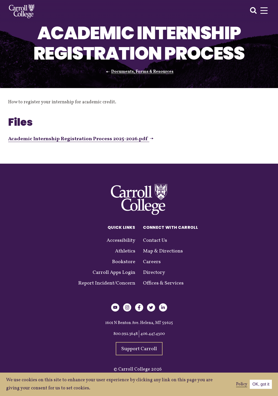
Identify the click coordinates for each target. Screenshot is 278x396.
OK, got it (260, 384)
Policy (241, 384)
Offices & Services (163, 283)
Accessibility (121, 240)
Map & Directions (163, 251)
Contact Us (155, 240)
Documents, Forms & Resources (142, 72)
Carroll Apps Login (114, 272)
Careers (152, 261)
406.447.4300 (152, 334)
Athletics (125, 251)
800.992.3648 (125, 334)
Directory (154, 272)
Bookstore (123, 261)
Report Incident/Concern (106, 283)
